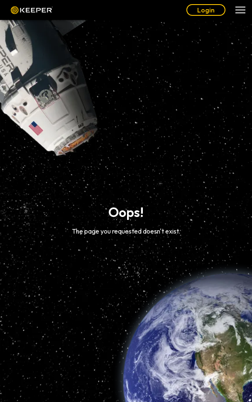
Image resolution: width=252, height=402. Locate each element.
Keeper (31, 10)
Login (206, 10)
